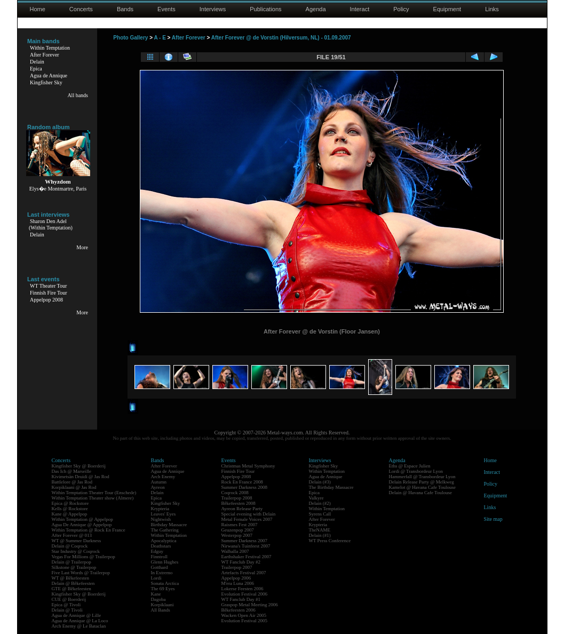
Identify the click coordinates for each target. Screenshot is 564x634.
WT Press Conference (330, 540)
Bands (125, 9)
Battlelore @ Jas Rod (72, 482)
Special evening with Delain (248, 514)
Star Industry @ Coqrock (76, 551)
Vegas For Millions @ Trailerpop (83, 556)
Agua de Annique (48, 75)
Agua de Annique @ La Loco (80, 620)
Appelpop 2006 (236, 578)
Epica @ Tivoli (66, 604)
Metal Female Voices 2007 (247, 519)
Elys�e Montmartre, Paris (57, 189)
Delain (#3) (320, 482)
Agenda (316, 9)
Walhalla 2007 (235, 551)
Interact (360, 9)
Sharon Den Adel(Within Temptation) (51, 224)
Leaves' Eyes (163, 514)
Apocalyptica (164, 540)
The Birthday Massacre (331, 487)
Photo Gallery (130, 38)
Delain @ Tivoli (67, 610)
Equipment (447, 9)
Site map (493, 519)
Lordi (156, 578)
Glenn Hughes (165, 562)
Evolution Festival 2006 (244, 594)
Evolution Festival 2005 (244, 620)
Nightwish (161, 519)
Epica (36, 69)
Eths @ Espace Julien (410, 466)
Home (37, 9)
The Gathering (165, 530)
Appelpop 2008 (46, 300)
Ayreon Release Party (242, 508)
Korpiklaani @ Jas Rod (74, 487)
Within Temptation (50, 48)
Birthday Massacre (169, 524)
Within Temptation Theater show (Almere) (93, 498)
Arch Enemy (163, 476)
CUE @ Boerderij (69, 599)
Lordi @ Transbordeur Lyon (416, 471)
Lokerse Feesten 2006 (242, 588)
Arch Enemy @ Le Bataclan (79, 626)
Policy (401, 9)
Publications (265, 9)
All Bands (160, 610)
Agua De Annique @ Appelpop (82, 524)
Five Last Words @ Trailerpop (81, 572)
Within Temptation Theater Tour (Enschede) (94, 492)
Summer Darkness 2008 (244, 487)
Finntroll (159, 556)
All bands (77, 95)
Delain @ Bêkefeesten (73, 583)
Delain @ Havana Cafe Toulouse (420, 492)
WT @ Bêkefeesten (71, 578)
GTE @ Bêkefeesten (71, 588)
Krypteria (160, 508)
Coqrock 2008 (235, 492)
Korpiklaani (162, 604)
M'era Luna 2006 (238, 583)
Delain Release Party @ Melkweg (421, 482)
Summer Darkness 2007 (244, 540)
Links (492, 9)
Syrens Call (320, 514)
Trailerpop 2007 (236, 567)
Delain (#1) (320, 535)
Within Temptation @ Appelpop (82, 519)
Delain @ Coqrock (70, 546)
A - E (159, 38)
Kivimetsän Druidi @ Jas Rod (80, 476)
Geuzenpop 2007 (237, 530)
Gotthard (159, 567)
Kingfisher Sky (46, 82)
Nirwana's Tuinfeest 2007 (246, 546)
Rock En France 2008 (242, 482)
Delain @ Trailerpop (71, 562)
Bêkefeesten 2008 (238, 503)
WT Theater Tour (48, 286)
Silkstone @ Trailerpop (74, 567)
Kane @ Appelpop (70, 514)
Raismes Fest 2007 (239, 524)
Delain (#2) (320, 503)
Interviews (213, 9)
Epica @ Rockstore (70, 503)
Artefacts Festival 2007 (243, 572)
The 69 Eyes (163, 588)
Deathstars (161, 546)
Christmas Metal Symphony (248, 466)
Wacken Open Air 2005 (244, 615)
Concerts (81, 9)
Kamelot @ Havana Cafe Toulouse (422, 487)
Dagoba (158, 599)
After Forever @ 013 (72, 535)
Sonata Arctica (165, 583)
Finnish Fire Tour (48, 293)
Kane (156, 594)
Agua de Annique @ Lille (76, 615)
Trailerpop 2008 (236, 498)
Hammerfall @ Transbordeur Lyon (422, 476)
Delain (37, 62)
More (82, 247)
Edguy (157, 551)
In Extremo (162, 572)
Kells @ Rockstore (70, 508)
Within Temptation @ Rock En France (88, 530)
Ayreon (158, 487)
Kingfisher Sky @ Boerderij (79, 466)
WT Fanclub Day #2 (241, 562)
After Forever (44, 55)
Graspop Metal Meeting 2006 (249, 604)
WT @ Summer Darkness (76, 540)
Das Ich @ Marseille (72, 471)
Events (166, 9)
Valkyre (316, 498)
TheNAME (320, 530)
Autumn (159, 482)
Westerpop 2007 (237, 535)
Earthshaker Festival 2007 (246, 556)
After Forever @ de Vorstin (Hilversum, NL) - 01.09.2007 (281, 38)
